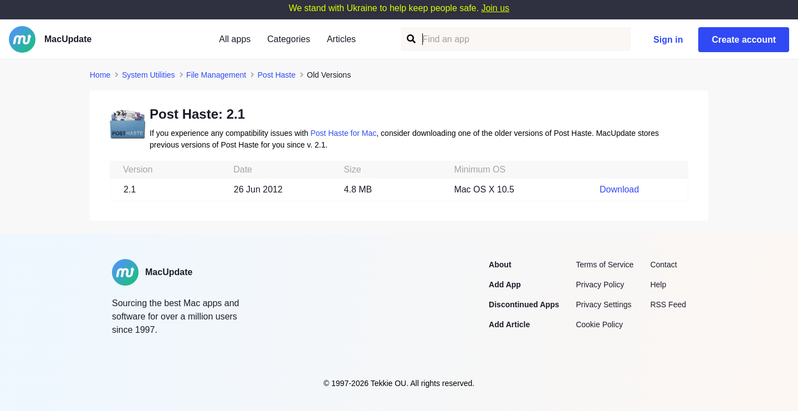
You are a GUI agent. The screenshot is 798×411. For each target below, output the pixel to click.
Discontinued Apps (524, 304)
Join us (495, 8)
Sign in (668, 39)
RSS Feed (668, 304)
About (500, 265)
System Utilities (148, 75)
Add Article (509, 324)
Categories (288, 39)
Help (658, 285)
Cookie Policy (599, 324)
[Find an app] (410, 39)
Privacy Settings (603, 304)
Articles (341, 39)
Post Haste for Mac (343, 133)
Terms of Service (604, 265)
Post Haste (276, 75)
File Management (216, 75)
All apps (234, 39)
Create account (744, 39)
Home (100, 75)
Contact (663, 265)
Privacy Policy (600, 285)
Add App (505, 285)
